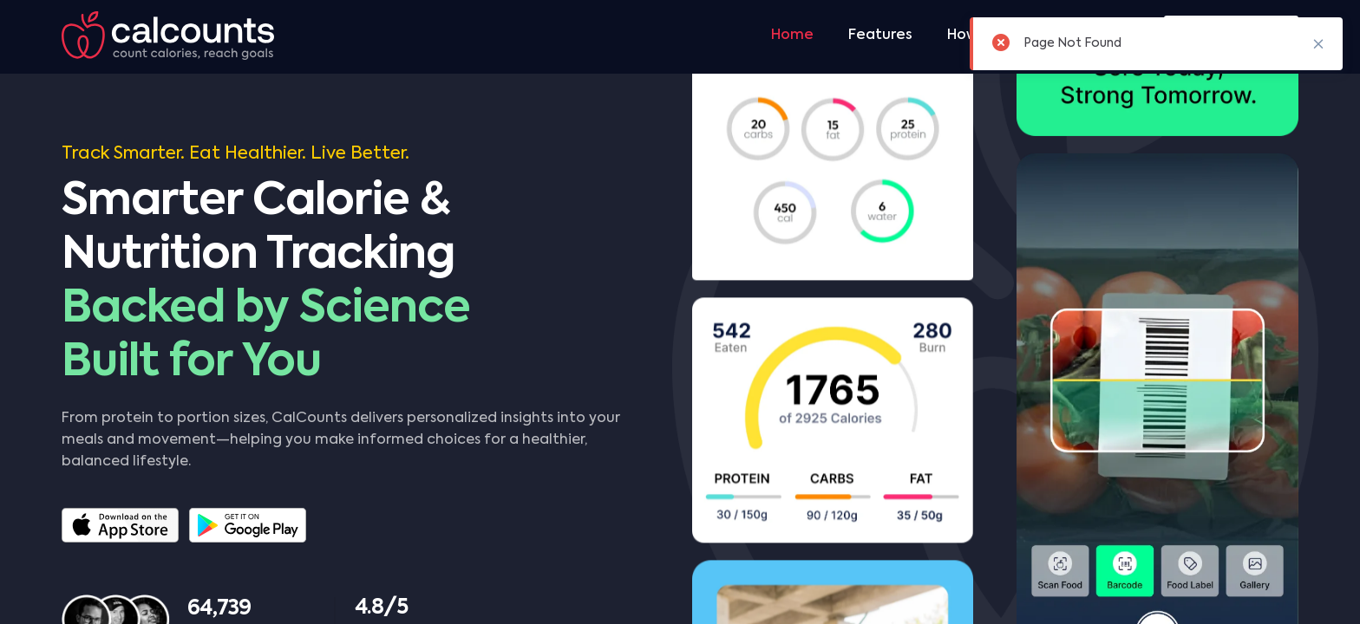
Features (880, 35)
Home (792, 35)
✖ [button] (1318, 43)
